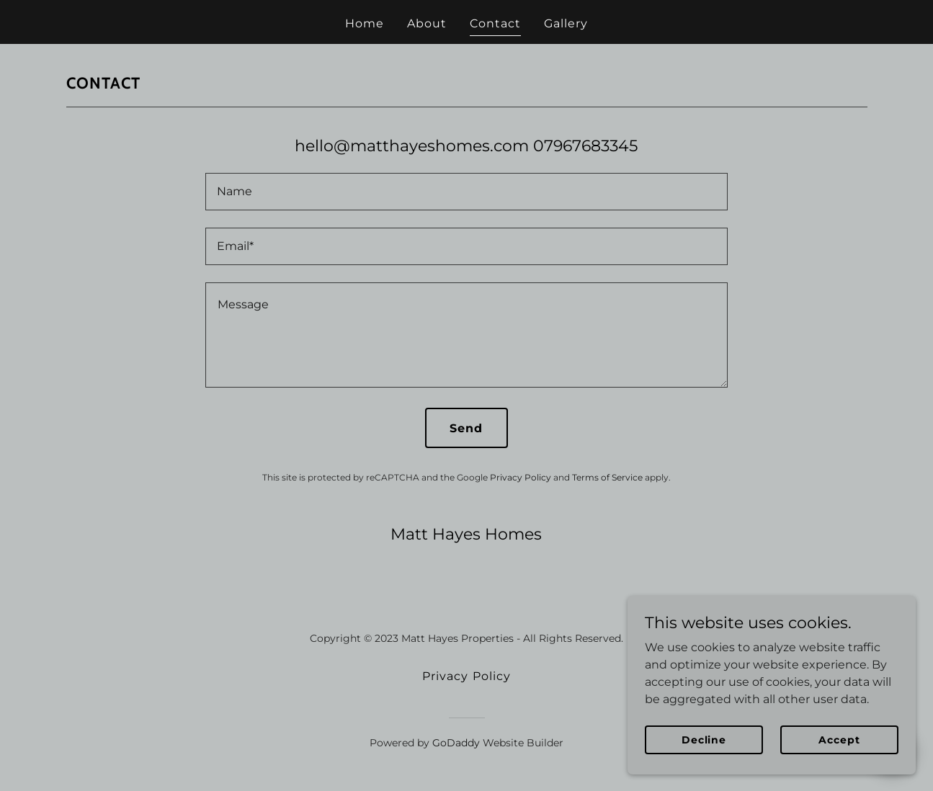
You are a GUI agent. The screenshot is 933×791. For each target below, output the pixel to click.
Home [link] (364, 23)
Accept (839, 739)
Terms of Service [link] (607, 477)
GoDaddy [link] (456, 742)
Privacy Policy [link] (520, 477)
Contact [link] (495, 23)
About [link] (427, 23)
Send (466, 428)
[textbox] (466, 191)
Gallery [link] (566, 23)
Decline (704, 739)
